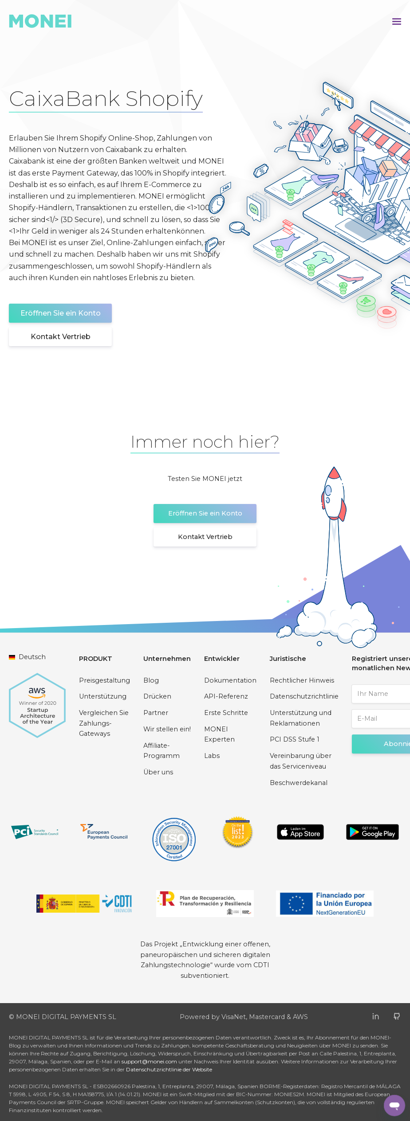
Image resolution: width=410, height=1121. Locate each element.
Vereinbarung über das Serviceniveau (300, 761)
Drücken (157, 696)
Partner (155, 713)
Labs (212, 756)
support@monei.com (149, 1061)
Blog (151, 680)
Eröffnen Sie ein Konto (60, 313)
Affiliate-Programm (161, 751)
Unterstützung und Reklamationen (300, 718)
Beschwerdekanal (298, 783)
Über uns (158, 772)
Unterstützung (102, 696)
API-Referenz (226, 696)
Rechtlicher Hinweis (302, 680)
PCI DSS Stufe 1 (294, 739)
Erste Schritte (226, 713)
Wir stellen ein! (167, 729)
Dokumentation (230, 680)
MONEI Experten (219, 734)
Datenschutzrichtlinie (304, 696)
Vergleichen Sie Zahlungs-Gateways (104, 723)
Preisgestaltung (104, 680)
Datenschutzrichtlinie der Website (169, 1069)
